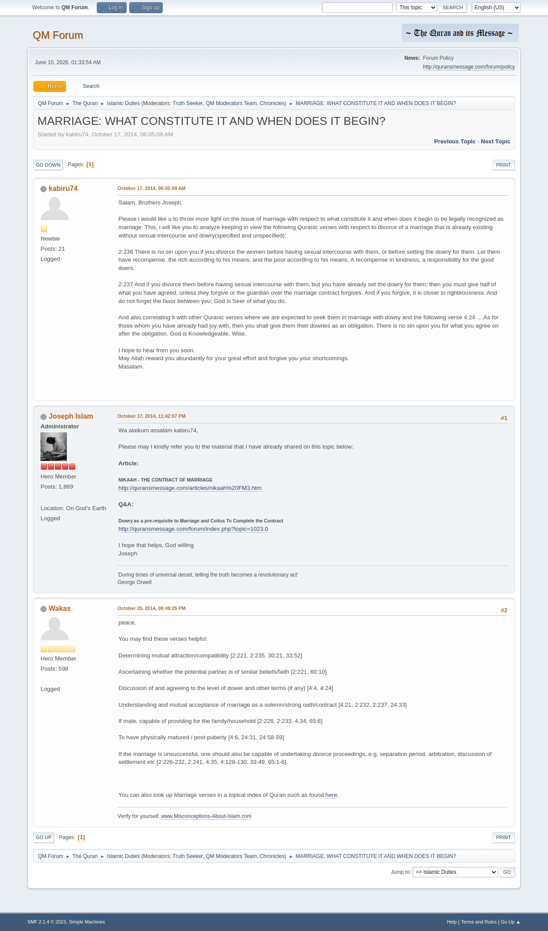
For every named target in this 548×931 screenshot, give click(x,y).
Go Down (48, 165)
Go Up (43, 837)
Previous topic (455, 141)
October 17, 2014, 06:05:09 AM (151, 188)
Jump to (400, 872)
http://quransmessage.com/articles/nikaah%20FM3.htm (189, 488)
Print (503, 165)
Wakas (60, 608)
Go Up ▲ (511, 921)
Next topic (496, 141)
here (331, 795)
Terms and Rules (479, 921)
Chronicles (272, 103)
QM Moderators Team (231, 103)
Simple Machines (87, 921)
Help (452, 921)
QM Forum (58, 35)
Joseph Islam (71, 416)
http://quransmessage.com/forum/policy (469, 67)
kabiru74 (63, 188)
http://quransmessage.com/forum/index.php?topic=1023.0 (193, 529)
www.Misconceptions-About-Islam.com (206, 816)
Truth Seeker (188, 103)
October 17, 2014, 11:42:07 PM (151, 416)
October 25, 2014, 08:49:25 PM (151, 608)
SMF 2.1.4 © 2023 (46, 921)
